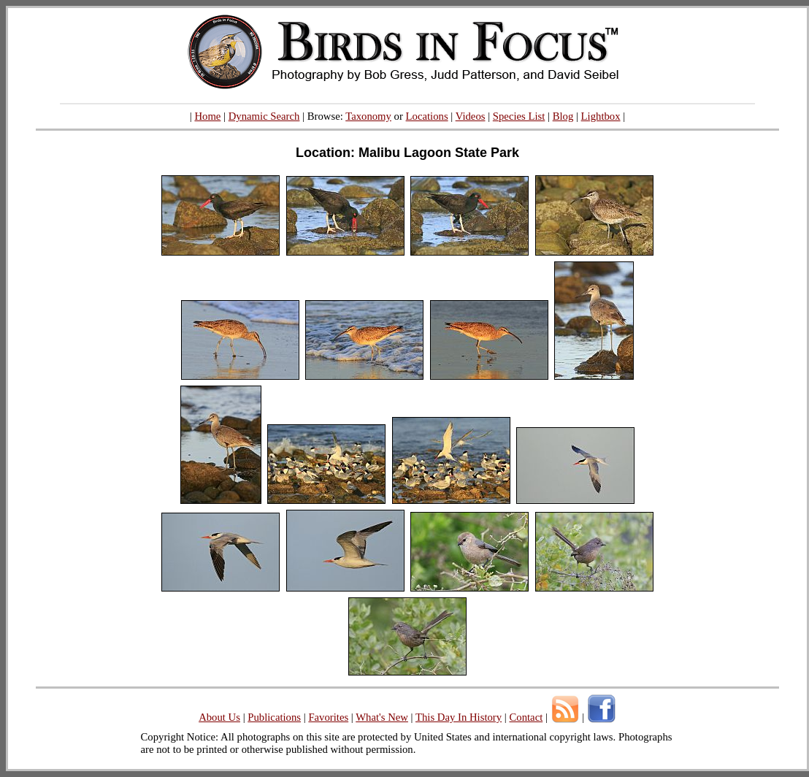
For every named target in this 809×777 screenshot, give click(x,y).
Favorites (328, 717)
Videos (471, 116)
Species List (519, 116)
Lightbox (601, 116)
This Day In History (458, 717)
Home (207, 116)
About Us (219, 717)
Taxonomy (368, 116)
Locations (427, 116)
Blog (563, 116)
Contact (525, 717)
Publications (274, 717)
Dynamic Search (264, 116)
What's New (382, 717)
